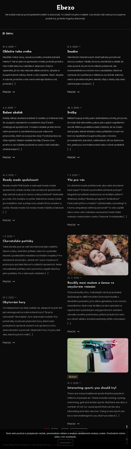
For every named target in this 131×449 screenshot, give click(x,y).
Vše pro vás (76, 187)
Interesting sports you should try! (91, 395)
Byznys (72, 383)
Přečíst (9, 92)
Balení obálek (13, 112)
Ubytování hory (14, 309)
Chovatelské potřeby (18, 248)
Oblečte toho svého (17, 51)
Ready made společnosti (20, 187)
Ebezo (65, 8)
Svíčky (72, 113)
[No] (126, 439)
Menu (8, 33)
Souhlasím (65, 442)
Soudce (72, 51)
